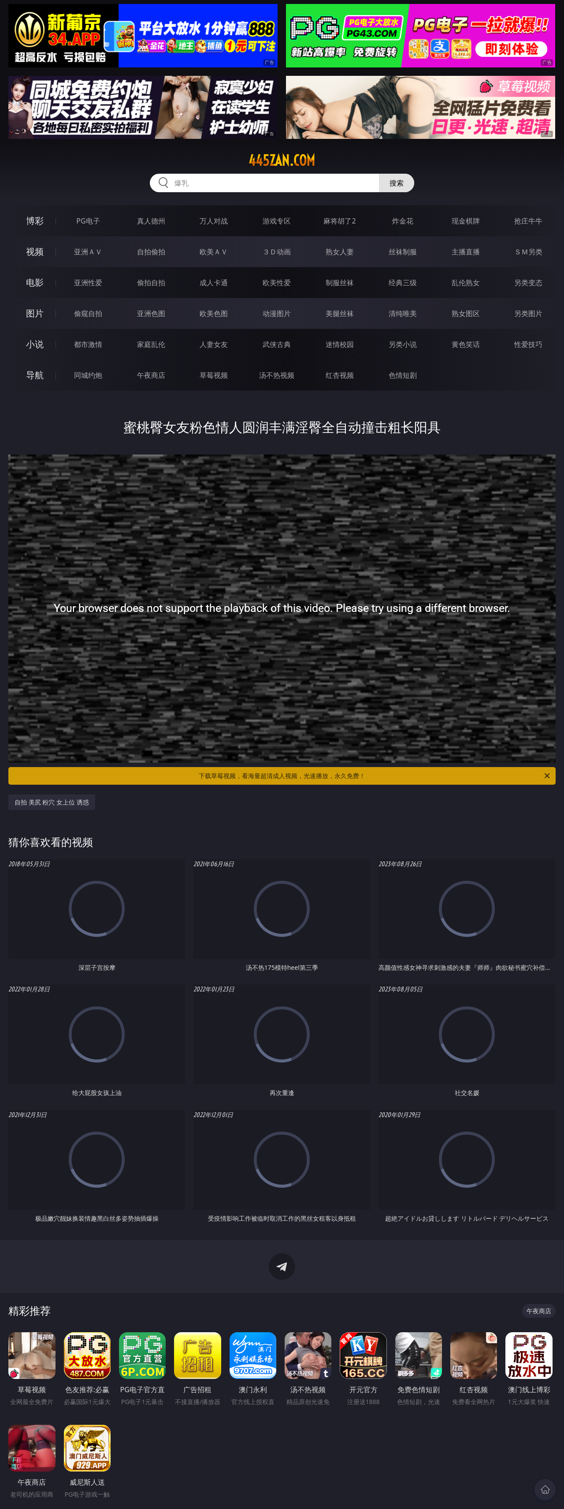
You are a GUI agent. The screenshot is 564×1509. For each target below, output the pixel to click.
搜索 (397, 183)
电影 (35, 282)
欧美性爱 (277, 282)
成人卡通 (214, 282)
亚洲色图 (151, 313)
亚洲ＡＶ (88, 252)
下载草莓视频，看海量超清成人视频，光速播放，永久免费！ (375, 776)
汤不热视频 (276, 375)
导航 (35, 375)
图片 (35, 313)
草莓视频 (214, 375)
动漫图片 (277, 313)
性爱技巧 (528, 344)
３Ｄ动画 (277, 252)
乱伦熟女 (466, 282)
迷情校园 (340, 344)
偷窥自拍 (88, 313)
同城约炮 (88, 375)
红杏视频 (340, 375)
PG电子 (88, 221)
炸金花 (402, 221)
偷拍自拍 (151, 282)
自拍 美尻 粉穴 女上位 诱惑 (52, 802)
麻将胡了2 (339, 221)
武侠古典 (277, 344)
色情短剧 (403, 375)
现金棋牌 (466, 221)
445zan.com (282, 160)
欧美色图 (214, 313)
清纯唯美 (403, 313)
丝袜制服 (403, 252)
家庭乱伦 (151, 344)
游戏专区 (277, 221)
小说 (35, 344)
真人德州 (151, 221)
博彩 (35, 221)
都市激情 (88, 344)
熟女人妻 (340, 252)
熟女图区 (466, 313)
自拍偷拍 (151, 252)
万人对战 (214, 221)
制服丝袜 (340, 282)
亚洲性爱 (88, 282)
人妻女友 (214, 344)
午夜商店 (151, 375)
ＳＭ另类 (528, 252)
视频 (35, 251)
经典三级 (403, 282)
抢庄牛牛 (528, 221)
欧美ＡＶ (214, 252)
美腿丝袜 (340, 313)
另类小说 (403, 344)
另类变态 (528, 282)
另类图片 (528, 313)
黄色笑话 (466, 344)
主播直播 (466, 252)
